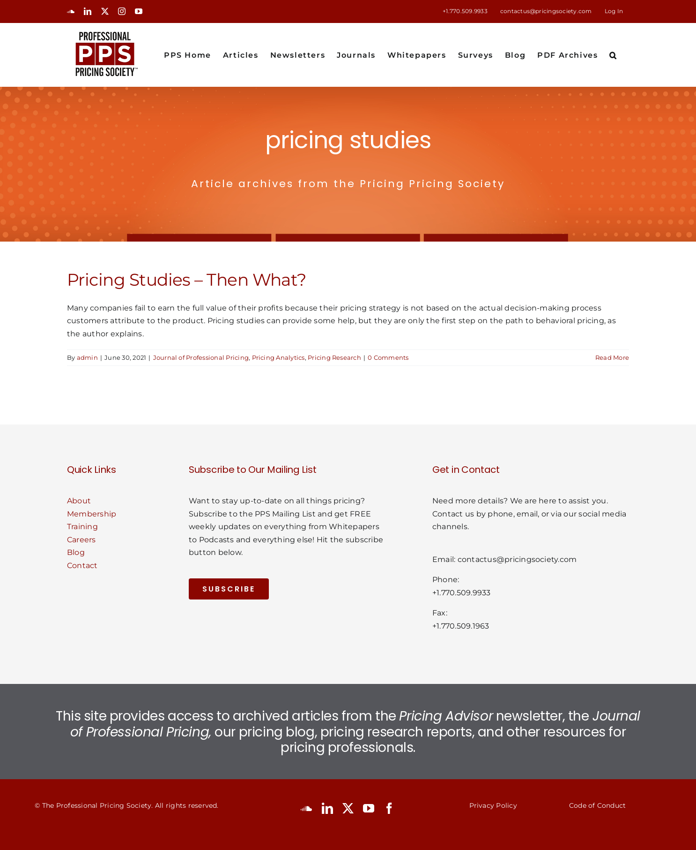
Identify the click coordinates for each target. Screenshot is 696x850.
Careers (81, 539)
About (79, 500)
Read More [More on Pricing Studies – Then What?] (612, 357)
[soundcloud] (306, 808)
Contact (82, 565)
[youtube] (368, 808)
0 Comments (388, 357)
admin (87, 357)
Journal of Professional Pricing (201, 357)
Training (82, 526)
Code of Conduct (597, 805)
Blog (76, 552)
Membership (91, 513)
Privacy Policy (493, 805)
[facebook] (389, 808)
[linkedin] (327, 808)
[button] (613, 54)
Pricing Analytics (278, 357)
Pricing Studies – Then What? (186, 279)
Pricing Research (334, 357)
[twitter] (348, 808)
